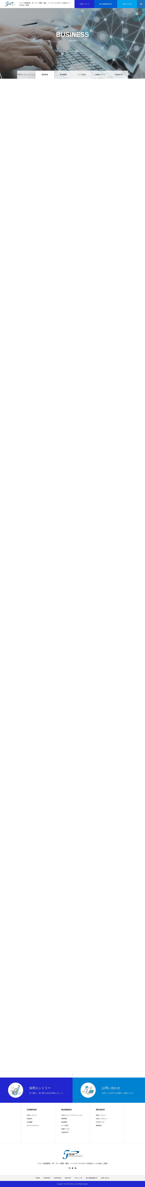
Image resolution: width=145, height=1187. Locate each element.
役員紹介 (29, 1118)
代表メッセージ (32, 1115)
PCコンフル (78, 1178)
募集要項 (99, 1125)
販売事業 (63, 74)
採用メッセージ (101, 1115)
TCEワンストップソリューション (26, 76)
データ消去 (82, 74)
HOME (38, 1178)
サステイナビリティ (33, 1125)
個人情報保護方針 (91, 1178)
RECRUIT (68, 1178)
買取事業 (64, 1118)
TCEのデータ (100, 1122)
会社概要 (29, 1122)
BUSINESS (57, 1178)
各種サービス (100, 74)
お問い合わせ (105, 1178)
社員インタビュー (101, 1118)
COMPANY (47, 1178)
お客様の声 (119, 74)
